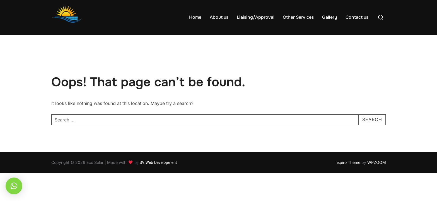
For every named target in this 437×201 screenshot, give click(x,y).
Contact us (357, 17)
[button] (14, 186)
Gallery (329, 17)
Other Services (298, 17)
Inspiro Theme (347, 162)
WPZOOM (376, 162)
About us (219, 17)
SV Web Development (159, 162)
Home (195, 17)
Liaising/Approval (255, 17)
